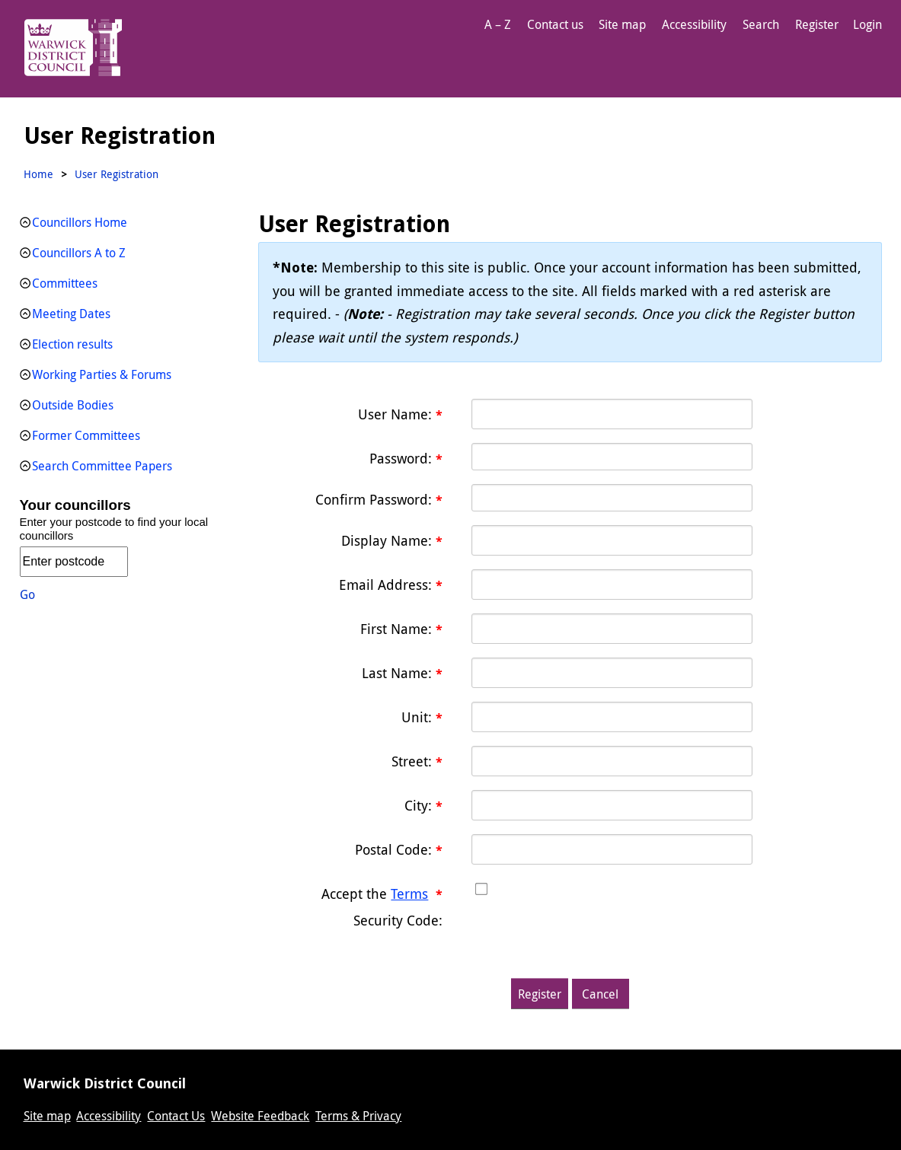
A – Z (497, 24)
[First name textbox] (611, 628)
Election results (72, 344)
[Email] (611, 584)
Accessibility (694, 24)
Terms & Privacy (358, 1115)
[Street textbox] (611, 761)
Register (817, 24)
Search (761, 24)
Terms (409, 893)
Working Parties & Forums (101, 374)
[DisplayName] (611, 540)
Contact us (555, 24)
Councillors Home (79, 222)
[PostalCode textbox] (611, 849)
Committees (64, 283)
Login (867, 24)
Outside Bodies (72, 405)
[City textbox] (611, 805)
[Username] (611, 414)
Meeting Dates (71, 313)
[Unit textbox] (611, 717)
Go (27, 594)
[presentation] (587, 934)
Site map (622, 24)
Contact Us (176, 1115)
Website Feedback (260, 1115)
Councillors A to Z (79, 252)
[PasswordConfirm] (611, 497)
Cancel (600, 994)
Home (38, 174)
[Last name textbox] (611, 673)
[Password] (611, 456)
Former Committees (86, 435)
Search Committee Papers (102, 465)
